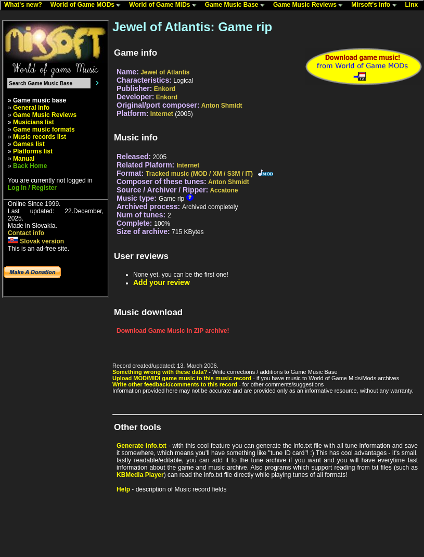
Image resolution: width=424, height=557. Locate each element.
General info (31, 107)
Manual (23, 158)
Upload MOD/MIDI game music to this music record (181, 378)
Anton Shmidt (221, 105)
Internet (161, 114)
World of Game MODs (88, 5)
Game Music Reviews (310, 5)
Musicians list (33, 122)
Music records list (39, 136)
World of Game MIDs (165, 5)
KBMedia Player (140, 474)
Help (123, 489)
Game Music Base (237, 5)
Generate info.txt (141, 445)
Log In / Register (32, 187)
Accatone (224, 190)
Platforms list (33, 151)
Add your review (161, 282)
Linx (414, 5)
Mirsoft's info (376, 5)
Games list (29, 144)
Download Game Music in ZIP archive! (173, 330)
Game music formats (44, 129)
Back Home (30, 166)
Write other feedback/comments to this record (174, 384)
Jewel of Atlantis (164, 72)
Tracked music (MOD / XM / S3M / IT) (199, 173)
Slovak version (36, 241)
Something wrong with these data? (159, 372)
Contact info (26, 233)
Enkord (164, 89)
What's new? (25, 5)
